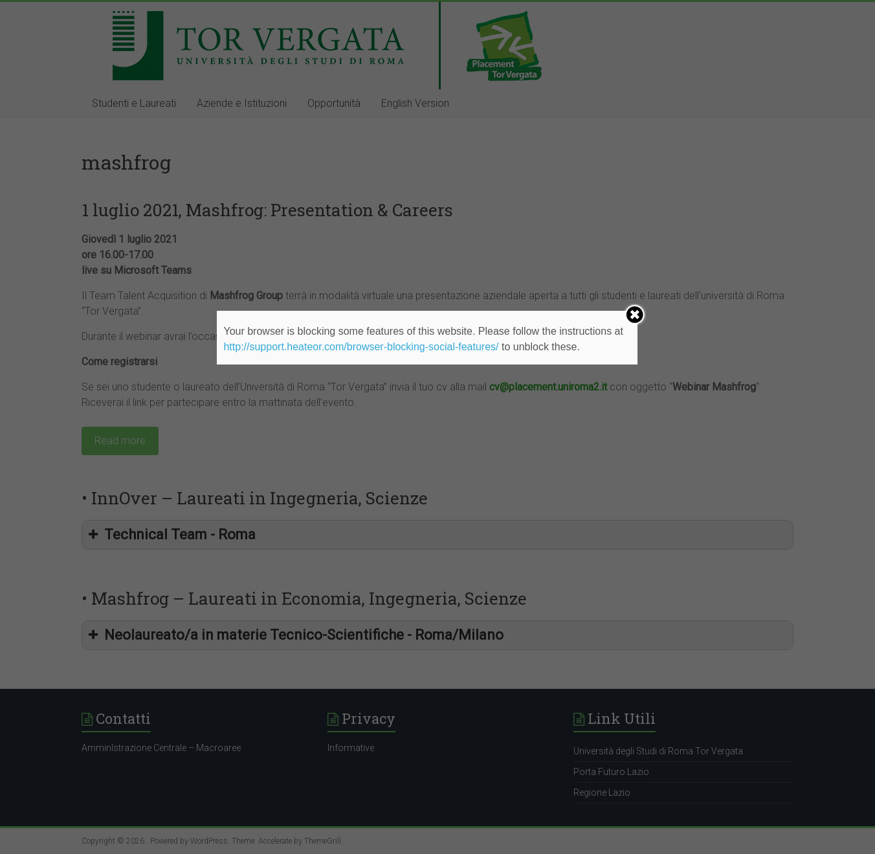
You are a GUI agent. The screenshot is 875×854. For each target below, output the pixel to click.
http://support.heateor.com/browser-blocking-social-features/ (360, 346)
